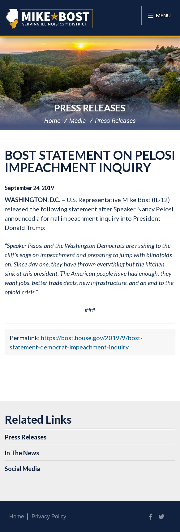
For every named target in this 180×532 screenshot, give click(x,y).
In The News (22, 452)
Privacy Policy (49, 516)
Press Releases (90, 107)
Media (77, 120)
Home (52, 120)
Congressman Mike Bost (49, 18)
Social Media (22, 468)
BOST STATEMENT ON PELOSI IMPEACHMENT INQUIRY (90, 161)
